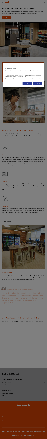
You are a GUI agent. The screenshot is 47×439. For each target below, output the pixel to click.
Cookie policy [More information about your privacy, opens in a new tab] (8, 79)
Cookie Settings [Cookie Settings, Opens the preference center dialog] (10, 83)
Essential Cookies (27, 83)
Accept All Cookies (37, 83)
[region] (23, 75)
